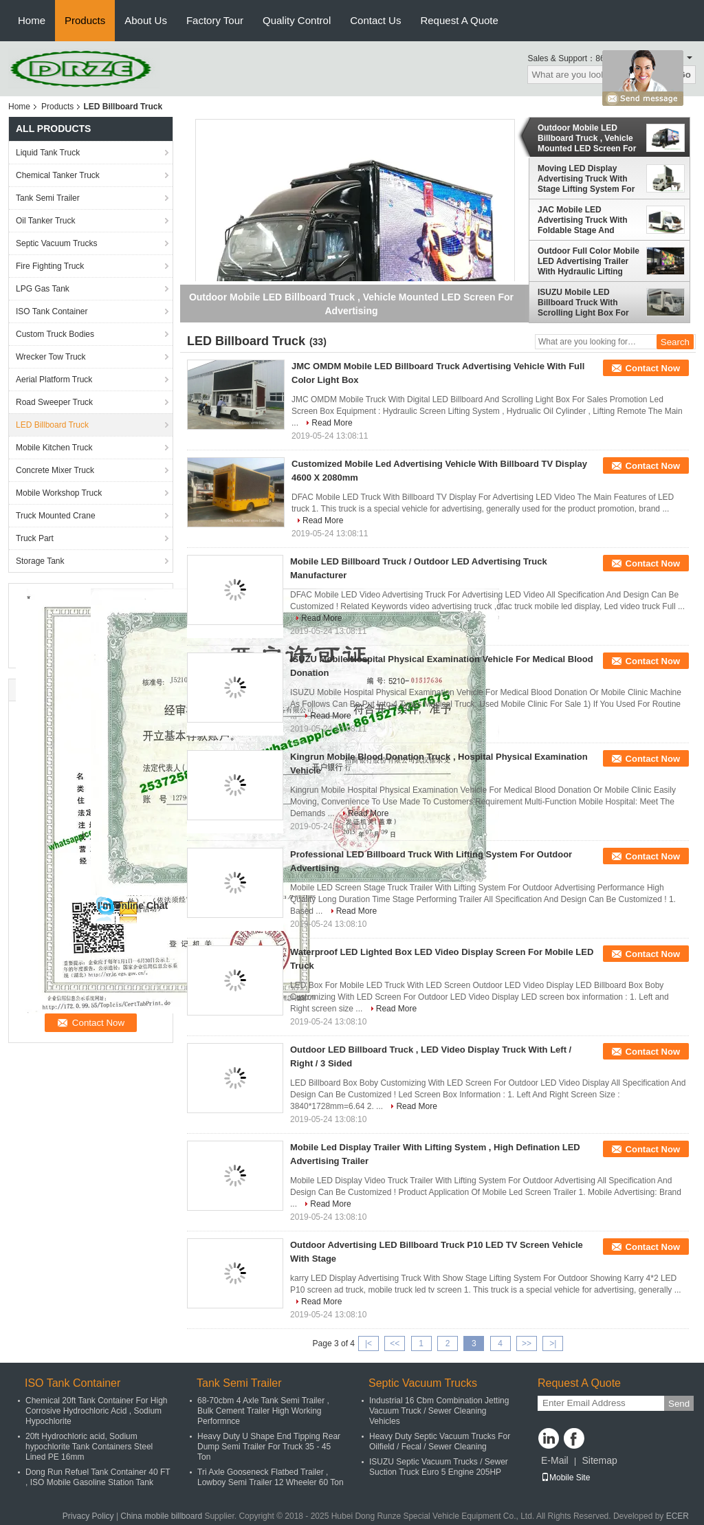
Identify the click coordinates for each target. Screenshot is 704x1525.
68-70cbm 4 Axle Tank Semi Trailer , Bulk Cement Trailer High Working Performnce (263, 1411)
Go (684, 74)
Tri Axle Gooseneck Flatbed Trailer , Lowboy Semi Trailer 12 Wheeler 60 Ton (270, 1477)
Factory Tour (214, 20)
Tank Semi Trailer (48, 198)
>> (526, 1343)
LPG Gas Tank (42, 289)
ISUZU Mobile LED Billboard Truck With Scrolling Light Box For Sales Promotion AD (583, 302)
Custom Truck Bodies (55, 334)
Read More (331, 423)
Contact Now (653, 368)
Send (679, 1403)
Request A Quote (459, 20)
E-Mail (555, 1460)
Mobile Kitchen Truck (54, 447)
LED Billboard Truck (52, 425)
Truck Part (35, 538)
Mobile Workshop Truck (59, 493)
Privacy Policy (88, 1516)
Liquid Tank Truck (48, 152)
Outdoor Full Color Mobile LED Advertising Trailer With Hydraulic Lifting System (588, 261)
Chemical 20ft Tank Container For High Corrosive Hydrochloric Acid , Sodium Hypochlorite (96, 1411)
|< (368, 1343)
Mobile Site (565, 1477)
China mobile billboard (161, 1516)
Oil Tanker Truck (45, 221)
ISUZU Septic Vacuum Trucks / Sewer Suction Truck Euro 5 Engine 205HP (438, 1467)
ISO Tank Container (52, 311)
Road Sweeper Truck (54, 402)
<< (394, 1343)
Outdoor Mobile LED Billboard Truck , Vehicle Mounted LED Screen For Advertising (587, 138)
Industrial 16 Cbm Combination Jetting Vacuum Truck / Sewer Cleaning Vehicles (439, 1411)
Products (85, 20)
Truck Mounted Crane (56, 515)
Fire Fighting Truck (50, 266)
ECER (677, 1516)
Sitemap (599, 1460)
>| (552, 1343)
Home (31, 20)
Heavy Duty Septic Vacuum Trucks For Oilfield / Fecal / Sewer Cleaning (439, 1441)
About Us (145, 20)
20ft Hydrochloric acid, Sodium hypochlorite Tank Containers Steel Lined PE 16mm (89, 1446)
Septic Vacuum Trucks (57, 243)
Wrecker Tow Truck (51, 357)
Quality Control (297, 20)
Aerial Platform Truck (54, 379)
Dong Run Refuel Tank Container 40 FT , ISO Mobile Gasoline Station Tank (97, 1477)
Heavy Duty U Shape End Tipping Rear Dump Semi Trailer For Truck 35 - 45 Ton (268, 1446)
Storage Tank (40, 561)
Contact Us (375, 20)
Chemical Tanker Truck (58, 175)
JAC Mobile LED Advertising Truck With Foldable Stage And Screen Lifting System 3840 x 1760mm (583, 220)
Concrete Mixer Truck (55, 470)
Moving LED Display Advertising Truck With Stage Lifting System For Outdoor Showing (586, 179)
